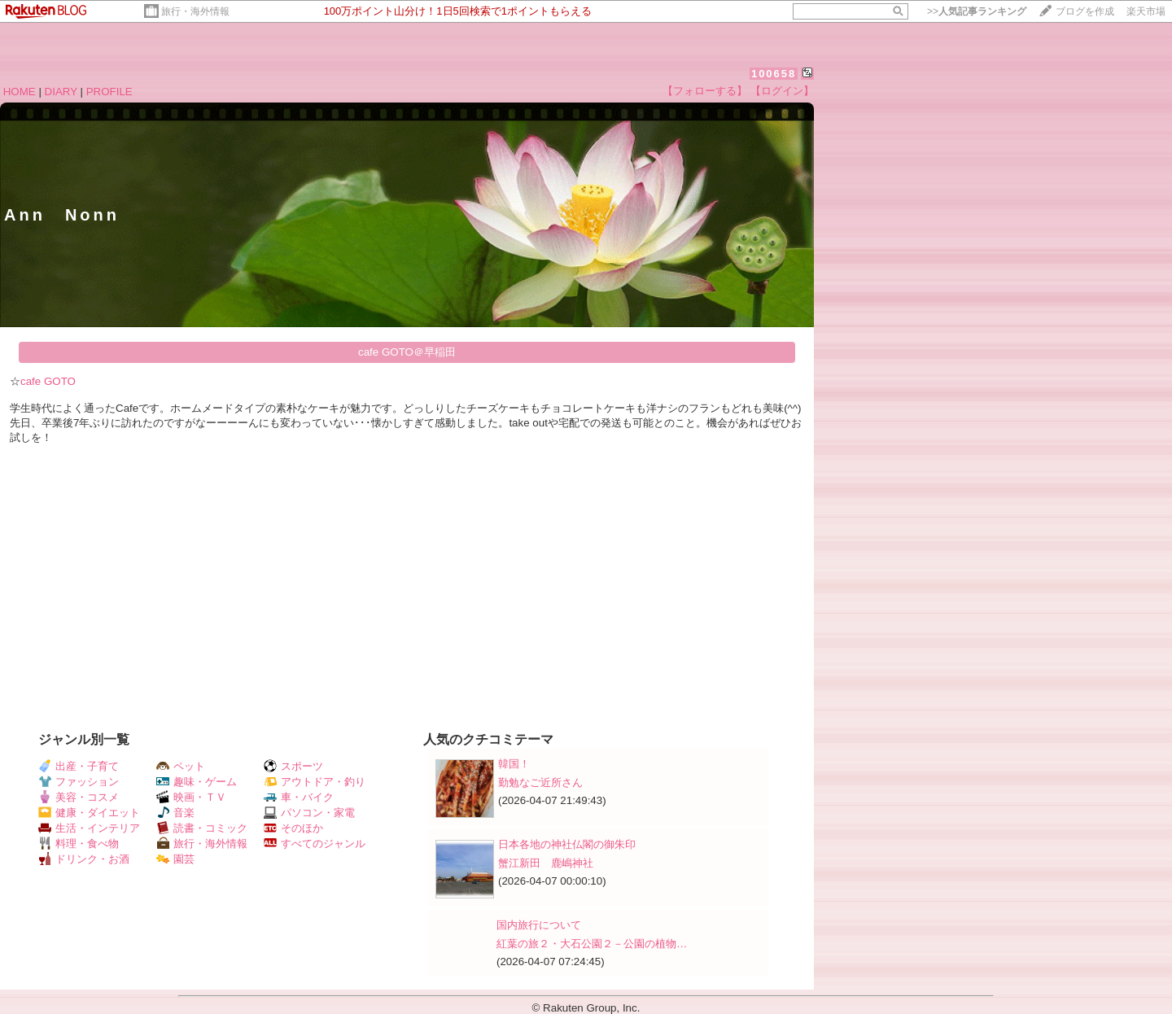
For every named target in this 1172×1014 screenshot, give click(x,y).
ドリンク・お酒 (83, 859)
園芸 (175, 859)
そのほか (293, 828)
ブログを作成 (1085, 11)
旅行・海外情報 (195, 11)
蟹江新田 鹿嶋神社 (545, 863)
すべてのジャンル (314, 843)
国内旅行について (538, 925)
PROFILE (109, 91)
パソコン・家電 (309, 812)
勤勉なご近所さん (540, 782)
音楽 (175, 812)
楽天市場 (1145, 11)
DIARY (61, 91)
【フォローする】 (705, 91)
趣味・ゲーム (196, 782)
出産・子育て (78, 766)
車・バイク (299, 797)
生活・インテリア (89, 828)
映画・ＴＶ (191, 797)
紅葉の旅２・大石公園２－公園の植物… (591, 944)
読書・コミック (201, 828)
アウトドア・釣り (314, 782)
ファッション (78, 782)
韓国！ (514, 764)
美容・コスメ (78, 797)
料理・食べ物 (78, 843)
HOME (19, 91)
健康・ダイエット (89, 812)
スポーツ (293, 766)
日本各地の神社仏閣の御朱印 (567, 844)
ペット (180, 766)
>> (976, 11)
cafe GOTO (48, 381)
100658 (773, 74)
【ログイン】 (782, 91)
